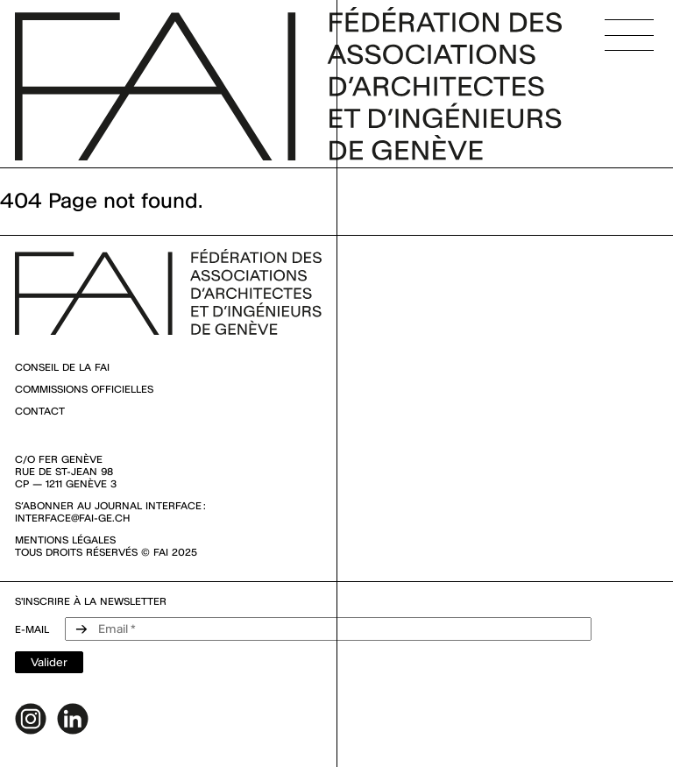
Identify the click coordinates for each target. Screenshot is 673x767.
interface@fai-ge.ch (72, 518)
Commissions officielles (84, 389)
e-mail (32, 629)
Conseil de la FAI (62, 367)
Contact (40, 411)
